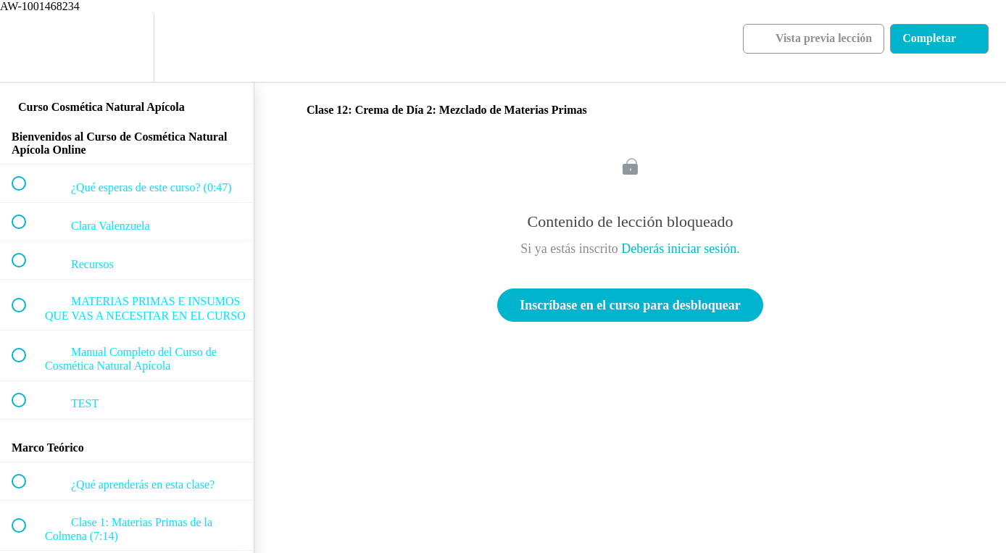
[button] (27, 47)
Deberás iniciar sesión (678, 248)
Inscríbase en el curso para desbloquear (630, 305)
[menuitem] (127, 47)
